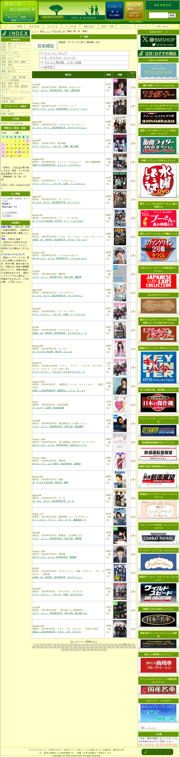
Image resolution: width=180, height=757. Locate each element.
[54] (67, 649)
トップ (34, 31)
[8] (55, 644)
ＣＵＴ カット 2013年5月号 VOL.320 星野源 (57, 538)
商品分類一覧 (58, 31)
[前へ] (73, 641)
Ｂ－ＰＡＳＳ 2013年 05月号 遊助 (50, 482)
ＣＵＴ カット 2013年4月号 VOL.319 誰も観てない (60, 613)
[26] (129, 644)
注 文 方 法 (52, 26)
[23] (116, 644)
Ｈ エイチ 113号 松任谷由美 (48, 408)
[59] (88, 649)
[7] (52, 644)
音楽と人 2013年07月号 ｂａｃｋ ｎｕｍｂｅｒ (57, 165)
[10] (62, 644)
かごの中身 (70, 26)
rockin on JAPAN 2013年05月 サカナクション (58, 577)
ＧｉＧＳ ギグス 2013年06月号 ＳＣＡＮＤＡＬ (58, 295)
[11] (66, 644)
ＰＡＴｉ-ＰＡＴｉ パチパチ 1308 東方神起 (56, 146)
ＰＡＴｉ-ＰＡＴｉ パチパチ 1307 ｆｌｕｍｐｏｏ (59, 183)
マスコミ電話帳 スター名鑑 (62, 62)
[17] (91, 644)
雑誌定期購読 (136, 21)
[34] (59, 647)
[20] (104, 644)
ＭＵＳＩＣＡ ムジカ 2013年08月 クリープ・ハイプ (60, 109)
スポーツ (5, 74)
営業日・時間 (107, 26)
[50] (126, 647)
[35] (63, 647)
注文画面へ (7, 215)
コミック (114, 21)
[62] (101, 649)
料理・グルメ (7, 59)
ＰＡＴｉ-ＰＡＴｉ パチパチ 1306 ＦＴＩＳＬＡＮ (59, 314)
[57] (80, 649)
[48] (117, 647)
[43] (96, 647)
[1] (34, 644)
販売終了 (50, 67)
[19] (99, 644)
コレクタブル (7, 68)
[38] (75, 647)
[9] (58, 644)
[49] (122, 647)
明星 (142, 727)
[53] (63, 649)
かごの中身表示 (9, 212)
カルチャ (5, 89)
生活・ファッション (11, 56)
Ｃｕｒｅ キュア (55, 53)
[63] (105, 649)
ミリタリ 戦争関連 (10, 80)
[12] (70, 644)
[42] (92, 647)
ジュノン (150, 727)
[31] (46, 647)
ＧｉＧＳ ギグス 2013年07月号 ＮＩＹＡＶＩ (57, 202)
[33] (54, 647)
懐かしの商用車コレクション (158, 654)
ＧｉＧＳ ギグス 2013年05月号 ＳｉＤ (53, 501)
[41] (88, 647)
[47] (113, 647)
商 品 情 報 (34, 26)
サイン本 (5, 111)
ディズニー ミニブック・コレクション (158, 550)
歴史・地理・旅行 (10, 83)
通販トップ (45, 31)
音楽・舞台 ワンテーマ (13, 43)
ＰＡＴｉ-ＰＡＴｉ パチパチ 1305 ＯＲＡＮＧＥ (58, 594)
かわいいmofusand (158, 60)
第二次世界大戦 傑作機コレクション (158, 390)
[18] (95, 644)
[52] (134, 647)
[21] (108, 644)
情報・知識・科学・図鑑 (13, 62)
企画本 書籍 (7, 101)
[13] (74, 644)
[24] (120, 644)
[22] (112, 644)
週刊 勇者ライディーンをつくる (158, 85)
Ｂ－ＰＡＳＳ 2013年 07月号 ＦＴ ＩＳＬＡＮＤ (58, 221)
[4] (43, 644)
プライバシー (125, 26)
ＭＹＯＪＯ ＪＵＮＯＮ (158, 701)
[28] (33, 647)
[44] (101, 647)
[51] (130, 647)
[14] (78, 644)
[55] (71, 649)
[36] (67, 647)
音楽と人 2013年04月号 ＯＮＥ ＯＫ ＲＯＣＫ (57, 632)
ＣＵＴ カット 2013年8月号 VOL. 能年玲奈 (56, 90)
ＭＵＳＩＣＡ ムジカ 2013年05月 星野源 (54, 557)
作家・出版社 (7, 114)
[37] (71, 647)
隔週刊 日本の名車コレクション (158, 609)
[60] (92, 649)
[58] (84, 649)
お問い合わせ (162, 26)
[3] (40, 644)
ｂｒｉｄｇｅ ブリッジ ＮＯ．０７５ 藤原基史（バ (59, 520)
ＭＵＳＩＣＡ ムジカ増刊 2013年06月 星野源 (57, 464)
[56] (75, 649)
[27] (133, 644)
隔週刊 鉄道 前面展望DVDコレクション (158, 466)
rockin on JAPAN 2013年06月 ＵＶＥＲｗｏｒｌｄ (60, 333)
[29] (38, 647)
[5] (46, 644)
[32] (50, 647)
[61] (96, 649)
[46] (109, 647)
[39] (80, 647)
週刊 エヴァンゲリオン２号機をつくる (158, 234)
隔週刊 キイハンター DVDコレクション (158, 348)
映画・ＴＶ (6, 49)
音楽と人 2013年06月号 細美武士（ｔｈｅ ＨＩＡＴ (59, 390)
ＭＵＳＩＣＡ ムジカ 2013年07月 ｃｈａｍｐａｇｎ (60, 258)
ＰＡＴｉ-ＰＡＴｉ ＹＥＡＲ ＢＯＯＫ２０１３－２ (59, 372)
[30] (42, 647)
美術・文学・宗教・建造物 (14, 86)
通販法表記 (89, 26)
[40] (84, 647)
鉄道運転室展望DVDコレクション (158, 442)
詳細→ (24, 128)
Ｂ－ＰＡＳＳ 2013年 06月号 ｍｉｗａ (53, 351)
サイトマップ (144, 26)
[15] (83, 644)
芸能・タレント (9, 46)
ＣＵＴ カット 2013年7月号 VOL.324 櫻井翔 (57, 277)
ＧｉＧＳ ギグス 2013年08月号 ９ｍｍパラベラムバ (60, 127)
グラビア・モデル (10, 53)
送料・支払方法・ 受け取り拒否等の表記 (158, 744)
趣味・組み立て (9, 71)
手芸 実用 (6, 65)
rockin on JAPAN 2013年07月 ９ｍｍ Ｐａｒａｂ (60, 239)
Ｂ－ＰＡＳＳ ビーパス (60, 57)
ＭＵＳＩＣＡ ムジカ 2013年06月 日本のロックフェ (60, 445)
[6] (49, 644)
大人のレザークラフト (158, 295)
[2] (37, 644)
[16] (87, 644)
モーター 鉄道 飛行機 (13, 77)
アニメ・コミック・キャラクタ (15, 94)
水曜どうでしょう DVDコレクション (158, 160)
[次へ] (95, 641)
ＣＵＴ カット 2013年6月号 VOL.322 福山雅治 (58, 426)
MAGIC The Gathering (12, 123)
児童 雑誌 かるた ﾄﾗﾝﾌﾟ (12, 98)
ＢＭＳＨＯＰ (55, 750)
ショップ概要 (15, 26)
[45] (105, 647)
